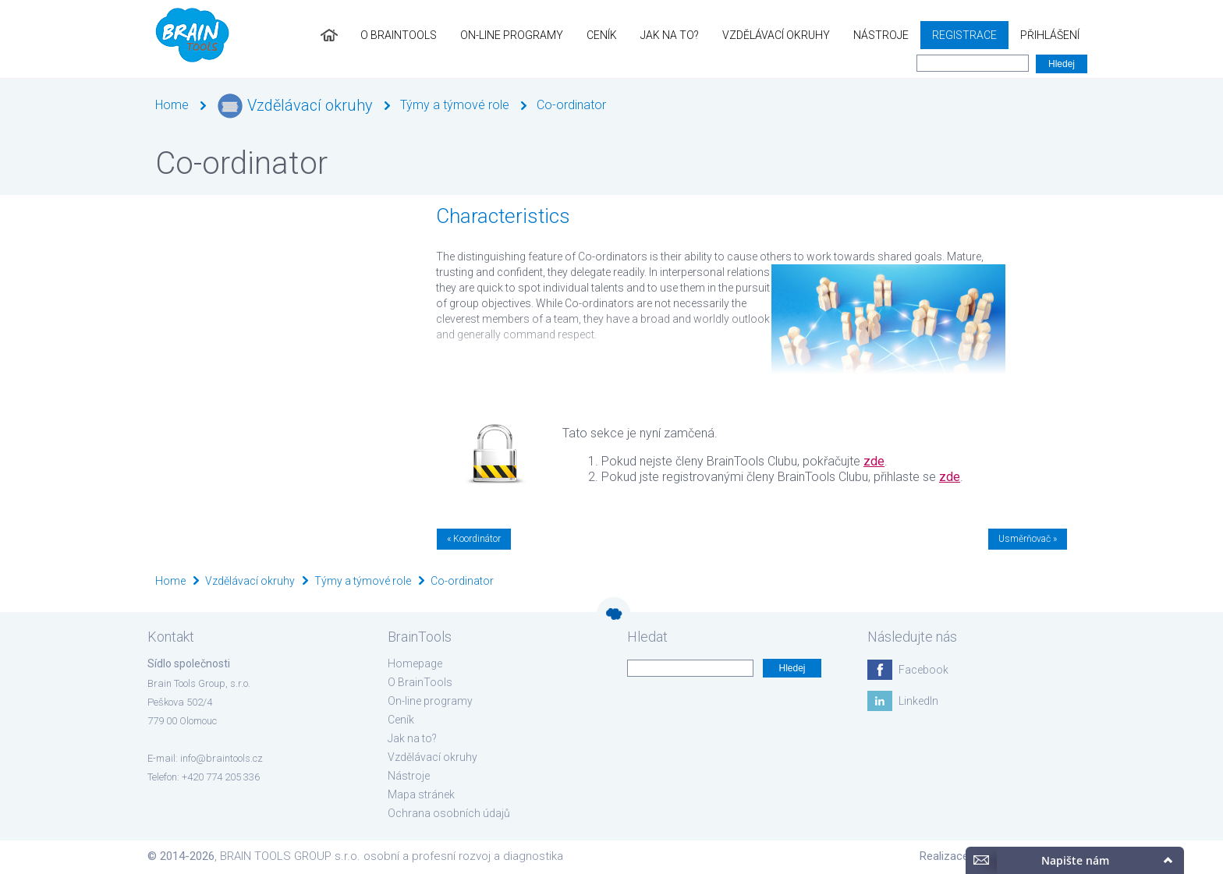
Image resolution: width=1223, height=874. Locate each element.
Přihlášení (1049, 35)
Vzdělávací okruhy (776, 35)
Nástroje (881, 35)
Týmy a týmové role (454, 104)
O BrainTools (398, 35)
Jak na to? (669, 35)
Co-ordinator (571, 104)
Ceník (602, 35)
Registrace (964, 35)
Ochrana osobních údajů (449, 813)
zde (873, 461)
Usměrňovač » (1027, 538)
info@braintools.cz (221, 758)
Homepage (415, 663)
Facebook (923, 669)
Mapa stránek (421, 794)
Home (172, 104)
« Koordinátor (474, 538)
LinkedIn (918, 701)
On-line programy (511, 35)
